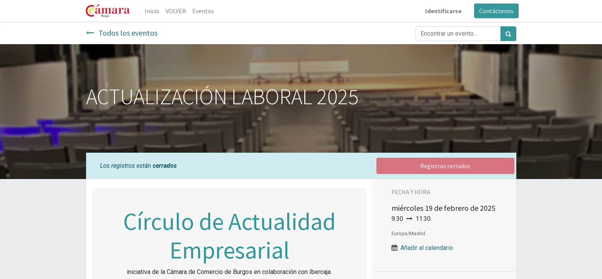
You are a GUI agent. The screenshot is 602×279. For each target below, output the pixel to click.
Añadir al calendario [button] (426, 247)
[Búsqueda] (508, 33)
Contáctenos (494, 11)
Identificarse (441, 11)
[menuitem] (154, 11)
